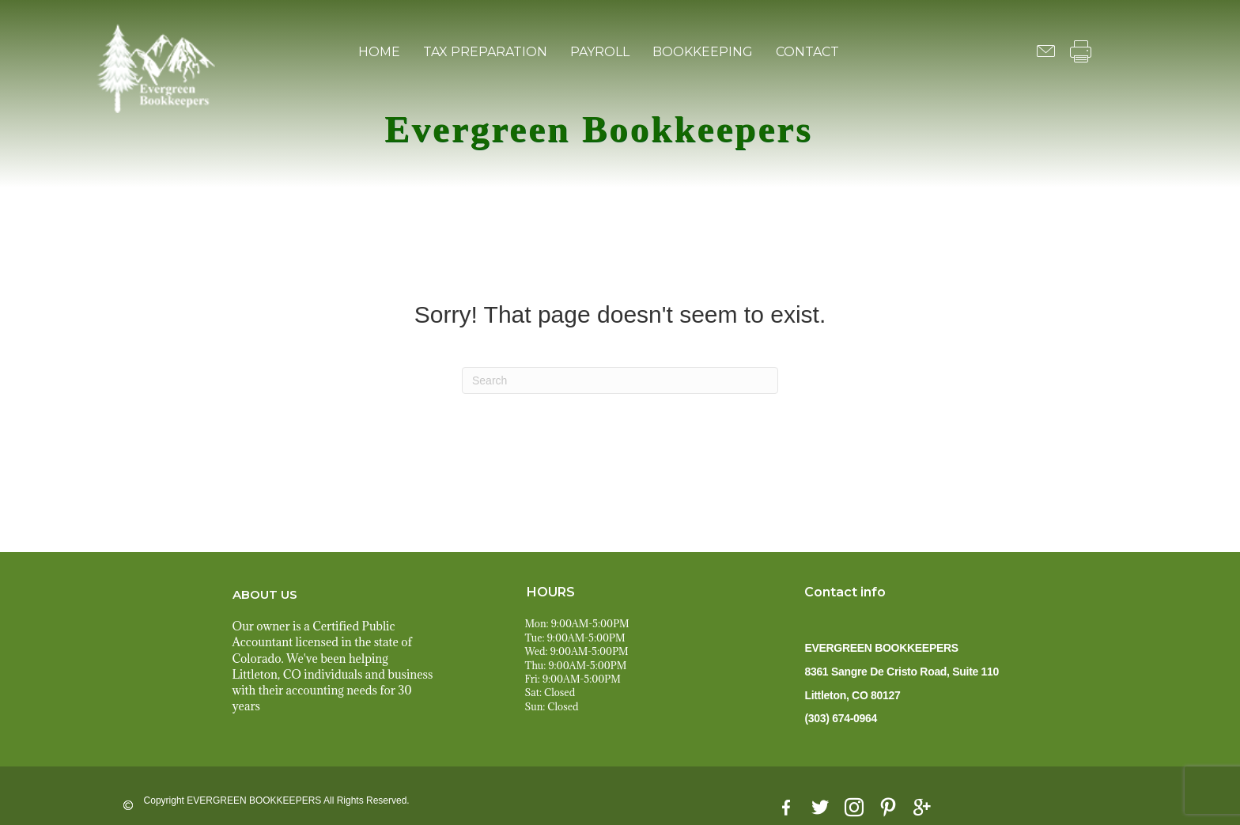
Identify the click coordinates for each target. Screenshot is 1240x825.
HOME (379, 51)
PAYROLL (599, 51)
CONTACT (807, 51)
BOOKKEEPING (702, 51)
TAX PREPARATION (485, 51)
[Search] (620, 380)
